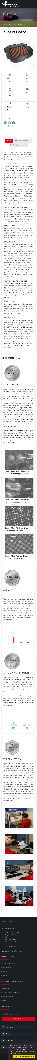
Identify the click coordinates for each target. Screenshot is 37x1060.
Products (12, 24)
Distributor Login (8, 996)
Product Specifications (18, 145)
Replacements (7, 967)
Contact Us (6, 975)
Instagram (7, 1041)
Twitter (6, 1034)
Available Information (22, 141)
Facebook (7, 1027)
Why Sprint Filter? (9, 963)
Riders (5, 971)
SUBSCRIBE (18, 1019)
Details (9, 141)
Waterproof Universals (10, 992)
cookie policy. (17, 1053)
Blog (4, 1000)
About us (6, 988)
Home (3, 24)
